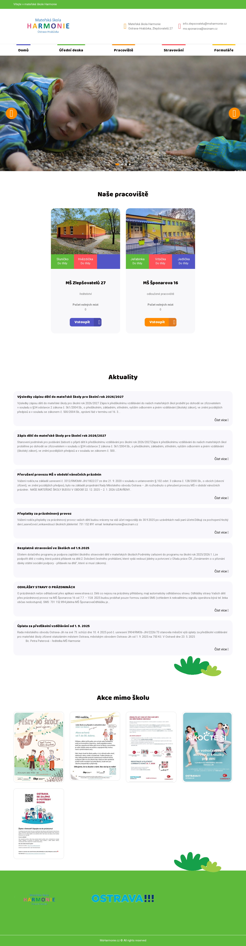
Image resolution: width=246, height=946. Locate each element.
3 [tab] (126, 164)
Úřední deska (71, 50)
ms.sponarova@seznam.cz (200, 28)
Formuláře (224, 50)
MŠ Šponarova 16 (160, 283)
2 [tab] (122, 164)
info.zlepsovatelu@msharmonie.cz (205, 23)
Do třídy (62, 263)
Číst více (221, 420)
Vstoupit (82, 322)
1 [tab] (117, 164)
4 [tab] (130, 164)
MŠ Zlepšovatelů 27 (86, 283)
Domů (23, 50)
